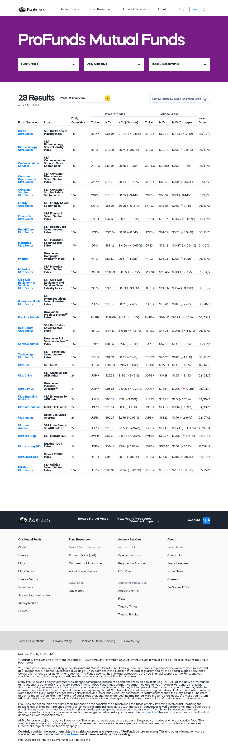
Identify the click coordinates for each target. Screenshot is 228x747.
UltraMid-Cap (27, 436)
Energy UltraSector (25, 204)
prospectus (148, 712)
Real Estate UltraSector (26, 329)
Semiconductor (28, 344)
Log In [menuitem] (183, 9)
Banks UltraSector (25, 133)
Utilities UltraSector (25, 469)
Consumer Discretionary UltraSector (27, 179)
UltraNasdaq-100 (29, 446)
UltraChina (25, 375)
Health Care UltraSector (26, 231)
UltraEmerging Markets (27, 398)
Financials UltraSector (25, 218)
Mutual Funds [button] (70, 9)
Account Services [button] (135, 9)
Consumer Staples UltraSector (25, 193)
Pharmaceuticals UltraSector (29, 303)
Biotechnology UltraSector (27, 149)
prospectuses (69, 734)
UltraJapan (25, 418)
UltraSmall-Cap (28, 457)
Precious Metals (28, 317)
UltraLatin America (24, 427)
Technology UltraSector (26, 356)
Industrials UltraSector (25, 244)
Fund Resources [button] (101, 9)
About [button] (162, 9)
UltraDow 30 (26, 389)
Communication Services (28, 165)
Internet (23, 259)
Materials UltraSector (25, 271)
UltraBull (23, 365)
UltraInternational (29, 407)
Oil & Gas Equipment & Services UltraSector (26, 284)
